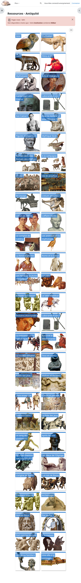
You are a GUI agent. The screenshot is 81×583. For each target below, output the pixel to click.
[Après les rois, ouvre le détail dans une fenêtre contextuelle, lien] (53, 442)
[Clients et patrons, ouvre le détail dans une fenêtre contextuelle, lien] (53, 402)
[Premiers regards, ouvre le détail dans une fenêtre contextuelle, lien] (27, 502)
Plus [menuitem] (16, 3)
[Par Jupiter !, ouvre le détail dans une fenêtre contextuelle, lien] (53, 521)
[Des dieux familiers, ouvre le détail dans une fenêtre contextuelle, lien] (27, 561)
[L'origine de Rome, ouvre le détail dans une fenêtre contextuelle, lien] (27, 482)
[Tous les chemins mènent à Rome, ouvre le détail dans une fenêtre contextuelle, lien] (27, 462)
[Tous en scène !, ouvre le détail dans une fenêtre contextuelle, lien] (53, 362)
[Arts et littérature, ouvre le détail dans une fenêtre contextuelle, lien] (53, 82)
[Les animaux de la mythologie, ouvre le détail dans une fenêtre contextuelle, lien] (53, 242)
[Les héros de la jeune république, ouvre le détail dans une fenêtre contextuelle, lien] (27, 282)
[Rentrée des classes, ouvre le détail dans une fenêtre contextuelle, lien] (27, 302)
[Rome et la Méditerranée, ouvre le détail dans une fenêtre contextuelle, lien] (53, 342)
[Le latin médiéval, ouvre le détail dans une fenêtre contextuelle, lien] (53, 302)
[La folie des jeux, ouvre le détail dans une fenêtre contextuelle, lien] (53, 422)
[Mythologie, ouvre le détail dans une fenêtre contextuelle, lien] (27, 82)
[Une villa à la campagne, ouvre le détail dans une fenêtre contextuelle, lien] (53, 561)
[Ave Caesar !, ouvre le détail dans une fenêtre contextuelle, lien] (27, 122)
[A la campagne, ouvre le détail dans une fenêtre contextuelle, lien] (53, 162)
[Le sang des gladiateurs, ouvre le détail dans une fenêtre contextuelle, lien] (27, 442)
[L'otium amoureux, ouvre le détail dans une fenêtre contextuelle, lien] (53, 202)
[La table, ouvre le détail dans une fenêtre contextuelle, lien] (53, 282)
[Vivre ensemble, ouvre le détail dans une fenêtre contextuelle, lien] (27, 402)
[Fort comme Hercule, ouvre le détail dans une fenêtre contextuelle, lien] (27, 541)
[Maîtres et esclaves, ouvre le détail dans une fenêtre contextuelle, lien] (53, 382)
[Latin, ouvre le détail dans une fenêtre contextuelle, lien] (27, 62)
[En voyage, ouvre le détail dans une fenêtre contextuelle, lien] (27, 202)
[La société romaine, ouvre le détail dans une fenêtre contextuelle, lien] (27, 362)
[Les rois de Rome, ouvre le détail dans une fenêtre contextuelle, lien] (53, 482)
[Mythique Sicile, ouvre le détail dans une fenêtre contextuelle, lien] (53, 142)
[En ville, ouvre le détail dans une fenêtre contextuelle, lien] (27, 182)
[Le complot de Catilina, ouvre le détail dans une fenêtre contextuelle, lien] (27, 242)
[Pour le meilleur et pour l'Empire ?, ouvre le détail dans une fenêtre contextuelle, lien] (53, 122)
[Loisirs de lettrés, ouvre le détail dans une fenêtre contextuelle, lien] (27, 222)
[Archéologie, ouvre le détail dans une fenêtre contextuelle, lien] (53, 502)
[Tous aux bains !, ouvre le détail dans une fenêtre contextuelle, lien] (27, 422)
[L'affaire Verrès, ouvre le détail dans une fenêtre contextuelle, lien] (53, 222)
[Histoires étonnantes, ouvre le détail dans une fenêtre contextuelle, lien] (27, 322)
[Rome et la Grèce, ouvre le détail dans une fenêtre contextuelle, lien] (53, 262)
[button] (41, 3)
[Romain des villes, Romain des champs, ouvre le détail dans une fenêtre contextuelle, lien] (27, 162)
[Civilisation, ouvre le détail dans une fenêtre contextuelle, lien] (53, 42)
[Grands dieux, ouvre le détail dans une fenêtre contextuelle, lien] (27, 521)
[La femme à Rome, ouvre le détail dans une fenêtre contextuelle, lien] (27, 262)
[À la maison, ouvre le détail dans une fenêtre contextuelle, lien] (53, 541)
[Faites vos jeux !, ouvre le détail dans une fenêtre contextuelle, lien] (27, 382)
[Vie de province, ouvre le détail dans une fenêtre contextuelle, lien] (53, 182)
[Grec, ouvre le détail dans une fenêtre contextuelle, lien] (27, 42)
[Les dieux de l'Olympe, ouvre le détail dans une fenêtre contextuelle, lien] (53, 462)
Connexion (76, 3)
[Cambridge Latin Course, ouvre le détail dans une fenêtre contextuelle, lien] (27, 102)
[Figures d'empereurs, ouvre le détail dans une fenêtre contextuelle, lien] (27, 142)
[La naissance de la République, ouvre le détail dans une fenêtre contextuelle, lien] (27, 342)
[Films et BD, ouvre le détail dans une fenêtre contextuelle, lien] (53, 62)
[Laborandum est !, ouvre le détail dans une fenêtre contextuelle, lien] (53, 102)
